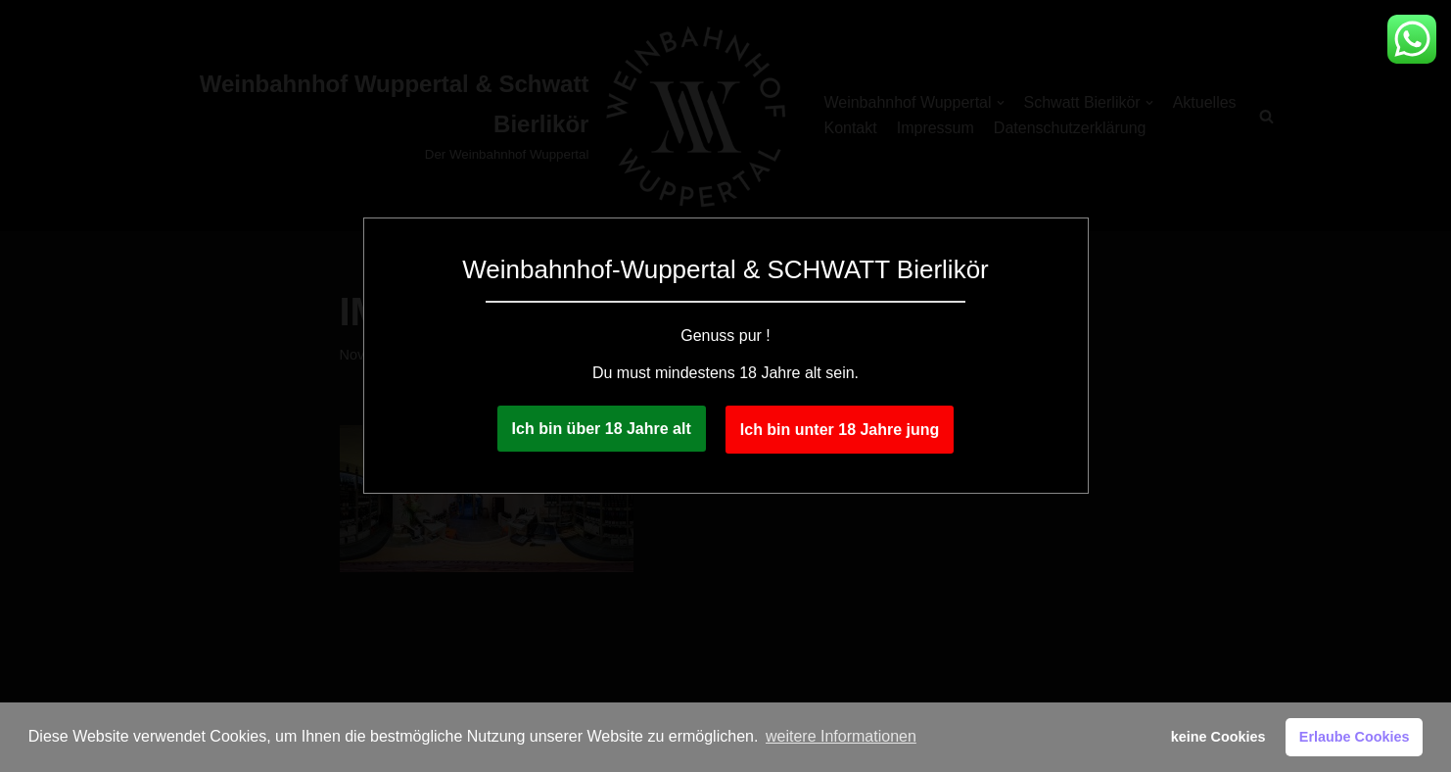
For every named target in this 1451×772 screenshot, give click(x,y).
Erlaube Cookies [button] (1354, 737)
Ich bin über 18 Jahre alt (601, 428)
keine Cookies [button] (1218, 737)
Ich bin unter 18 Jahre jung (840, 429)
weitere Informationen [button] (841, 736)
